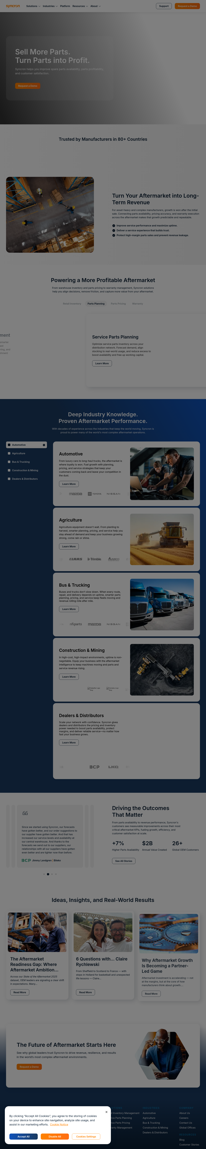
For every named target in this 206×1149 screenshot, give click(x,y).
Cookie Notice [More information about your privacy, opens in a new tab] (59, 1124)
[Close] (106, 1112)
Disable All (55, 1136)
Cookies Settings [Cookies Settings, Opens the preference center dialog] (86, 1136)
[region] (58, 1125)
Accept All (24, 1136)
